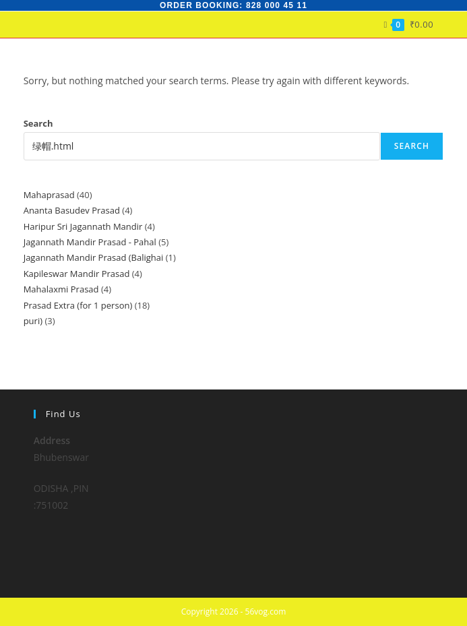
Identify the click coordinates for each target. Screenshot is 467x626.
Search (38, 123)
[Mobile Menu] (438, 24)
